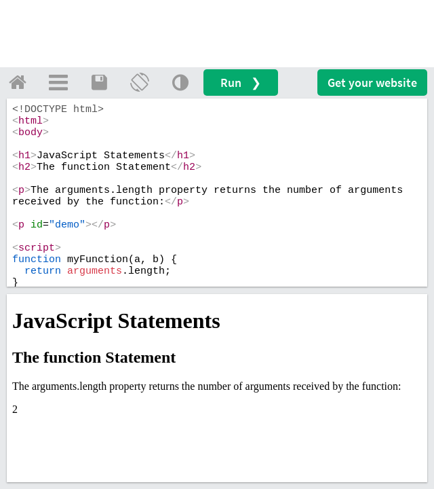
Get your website (372, 82)
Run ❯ (240, 82)
